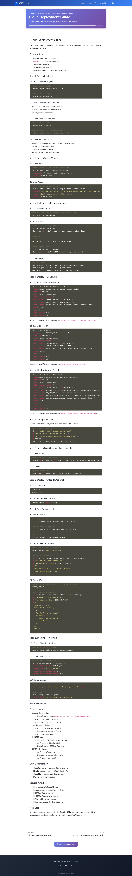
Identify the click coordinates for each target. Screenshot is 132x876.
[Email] (60, 865)
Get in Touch (57, 861)
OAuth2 (103, 3)
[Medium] (71, 865)
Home (83, 3)
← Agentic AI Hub (34, 13)
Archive (112, 3)
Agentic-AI (93, 3)
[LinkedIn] (66, 865)
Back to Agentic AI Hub (66, 844)
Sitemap (76, 861)
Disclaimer (67, 861)
